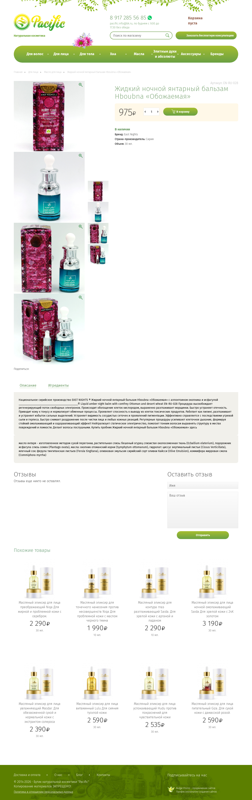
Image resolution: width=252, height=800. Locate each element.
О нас (58, 775)
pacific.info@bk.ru (121, 23)
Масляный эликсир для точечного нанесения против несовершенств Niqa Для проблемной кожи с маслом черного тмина (97, 611)
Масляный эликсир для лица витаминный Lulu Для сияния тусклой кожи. (97, 708)
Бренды (217, 54)
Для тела (87, 54)
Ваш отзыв (177, 495)
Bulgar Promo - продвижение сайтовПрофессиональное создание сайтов (196, 790)
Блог (79, 775)
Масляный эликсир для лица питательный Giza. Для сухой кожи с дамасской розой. (212, 708)
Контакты (103, 775)
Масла (139, 54)
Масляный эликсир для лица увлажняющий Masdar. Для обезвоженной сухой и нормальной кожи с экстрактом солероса (39, 713)
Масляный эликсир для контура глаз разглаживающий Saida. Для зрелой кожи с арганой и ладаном (155, 611)
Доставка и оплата (27, 775)
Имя (172, 485)
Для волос (35, 54)
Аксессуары (191, 54)
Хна (113, 54)
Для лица (61, 54)
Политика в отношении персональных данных (43, 792)
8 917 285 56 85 (128, 17)
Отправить (203, 535)
